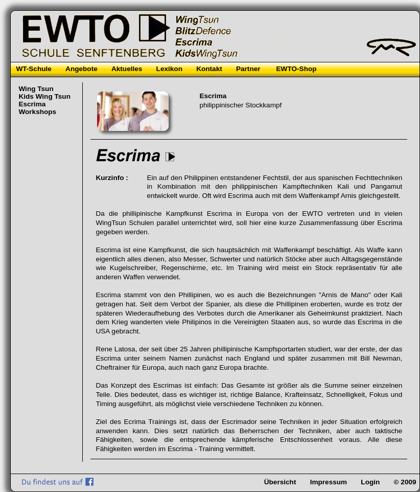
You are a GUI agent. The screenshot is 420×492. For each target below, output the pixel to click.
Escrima (31, 104)
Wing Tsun (35, 89)
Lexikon (169, 69)
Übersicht (280, 482)
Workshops (37, 112)
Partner (248, 69)
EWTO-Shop (296, 69)
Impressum (328, 482)
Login (370, 482)
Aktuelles (126, 69)
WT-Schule (33, 69)
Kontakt (209, 69)
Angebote (81, 69)
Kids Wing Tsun (44, 96)
